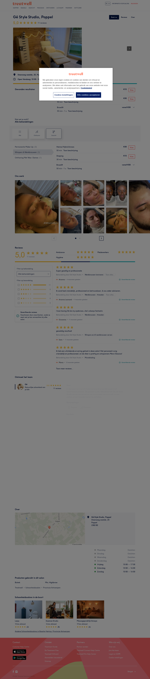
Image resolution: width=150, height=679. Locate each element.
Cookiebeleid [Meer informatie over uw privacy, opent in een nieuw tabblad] (86, 88)
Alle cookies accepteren (88, 95)
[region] (76, 84)
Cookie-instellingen (63, 95)
